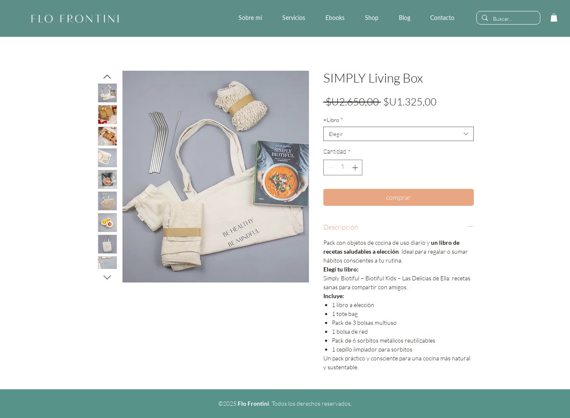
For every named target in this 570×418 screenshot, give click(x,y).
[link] (554, 18)
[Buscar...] (507, 18)
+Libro (333, 119)
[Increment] (355, 167)
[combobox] (398, 134)
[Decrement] (330, 167)
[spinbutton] (342, 167)
